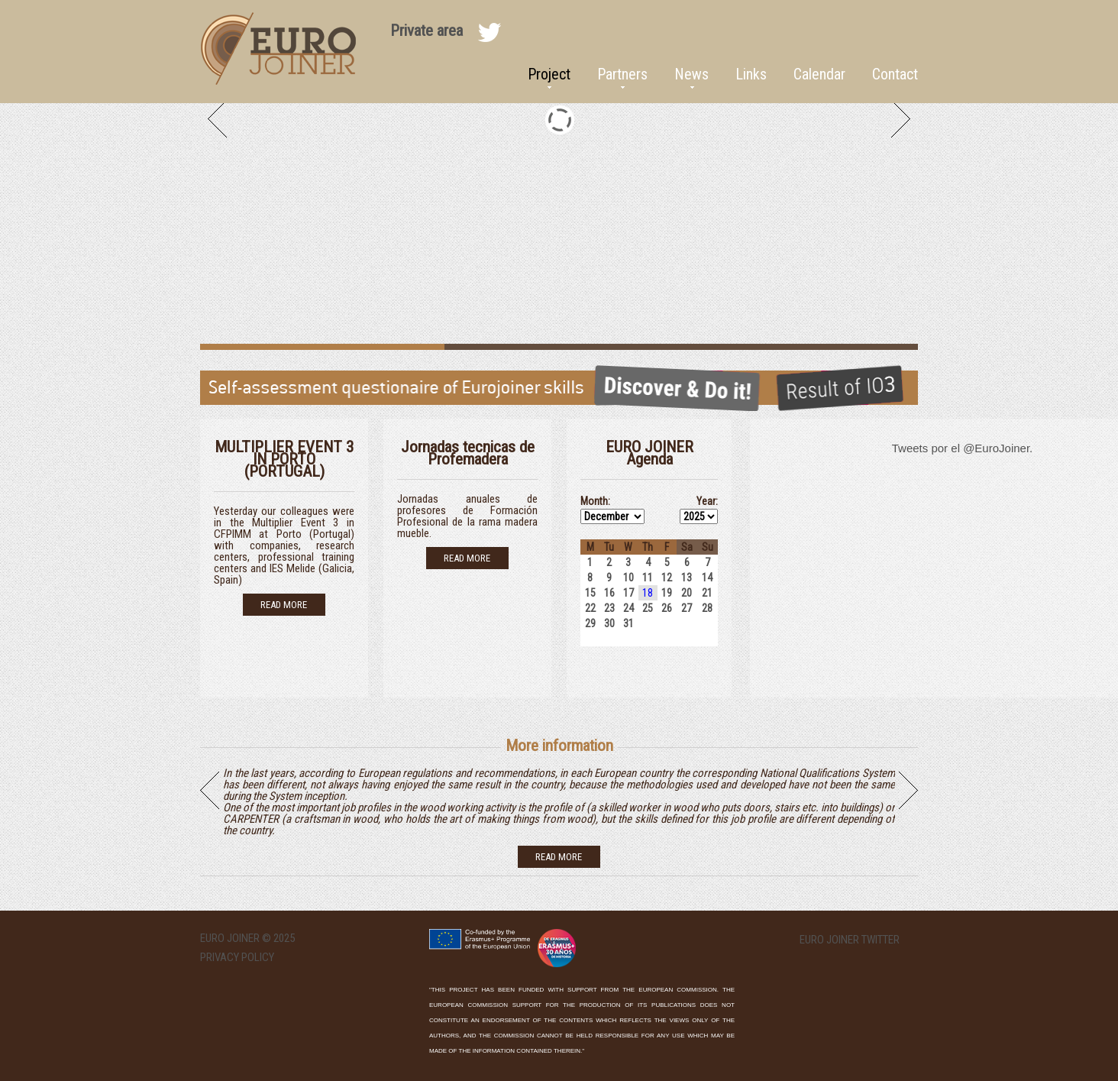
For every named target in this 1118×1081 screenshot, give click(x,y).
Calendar (819, 74)
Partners (622, 74)
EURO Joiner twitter (850, 940)
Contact (895, 74)
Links (751, 74)
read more (558, 857)
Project (549, 74)
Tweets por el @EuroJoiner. (962, 448)
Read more (283, 604)
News (691, 74)
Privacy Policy (237, 957)
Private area (426, 30)
